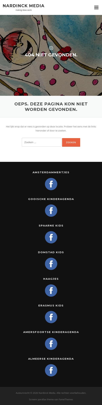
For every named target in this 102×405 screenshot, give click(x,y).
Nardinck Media (23, 5)
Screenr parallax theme (41, 399)
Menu (96, 7)
